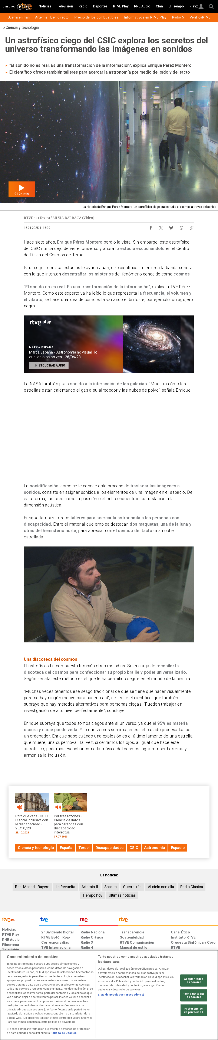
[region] (109, 995)
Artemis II (90, 886)
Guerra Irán (132, 886)
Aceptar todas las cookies (193, 980)
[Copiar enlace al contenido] (191, 227)
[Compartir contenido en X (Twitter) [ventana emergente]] (161, 227)
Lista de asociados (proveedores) (121, 994)
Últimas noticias (122, 895)
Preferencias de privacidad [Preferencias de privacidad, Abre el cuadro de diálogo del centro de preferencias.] (193, 1010)
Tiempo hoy (92, 895)
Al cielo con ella (161, 886)
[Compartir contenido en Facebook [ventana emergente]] (151, 227)
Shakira (110, 886)
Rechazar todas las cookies (193, 995)
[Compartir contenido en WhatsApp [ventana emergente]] (181, 227)
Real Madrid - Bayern (32, 886)
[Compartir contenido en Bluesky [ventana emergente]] (171, 227)
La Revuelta (65, 886)
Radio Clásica (191, 886)
